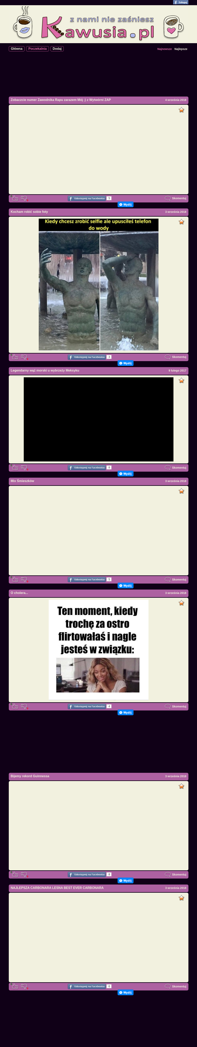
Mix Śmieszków (22, 481)
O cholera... (19, 593)
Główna (17, 48)
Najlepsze (180, 49)
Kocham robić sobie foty (29, 211)
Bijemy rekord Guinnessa (30, 776)
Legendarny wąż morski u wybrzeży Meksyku (45, 370)
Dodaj (57, 48)
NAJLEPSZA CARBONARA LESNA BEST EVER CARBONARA (57, 888)
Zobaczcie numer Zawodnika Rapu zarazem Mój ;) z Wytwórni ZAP (61, 100)
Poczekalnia (37, 48)
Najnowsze (164, 49)
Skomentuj (175, 198)
